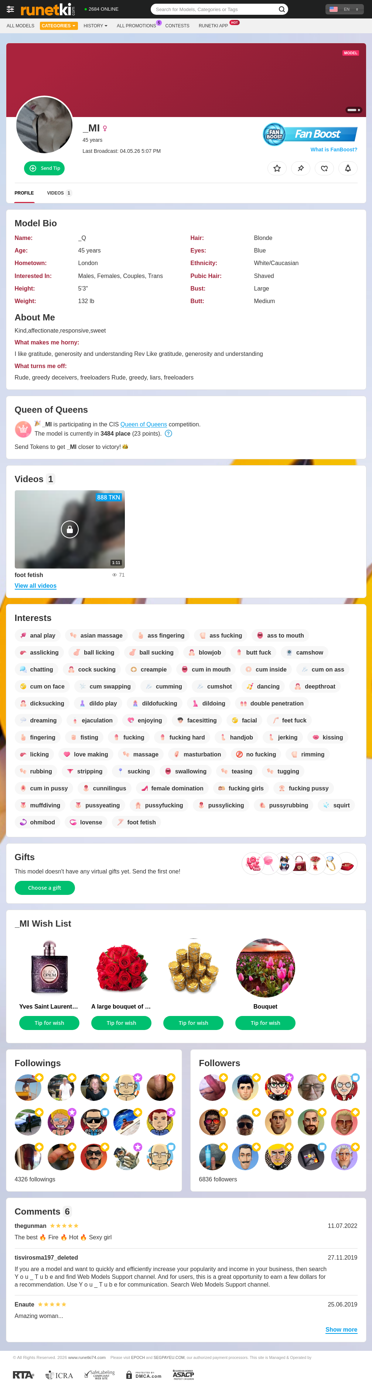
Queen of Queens (143, 424)
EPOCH (138, 1357)
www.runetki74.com (87, 1357)
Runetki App (215, 25)
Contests (177, 25)
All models (20, 25)
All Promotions (138, 25)
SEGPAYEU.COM (169, 1357)
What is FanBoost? (334, 149)
